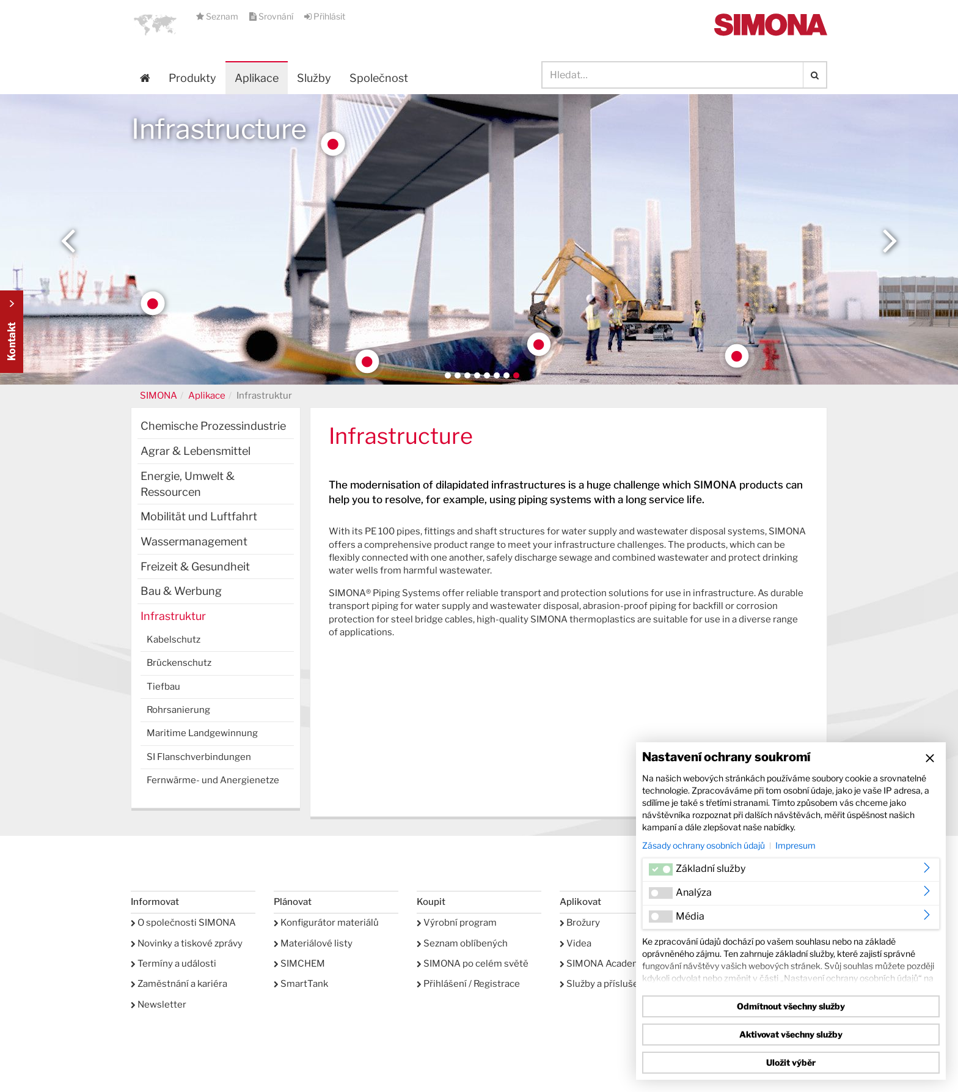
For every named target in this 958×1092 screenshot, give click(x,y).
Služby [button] (314, 78)
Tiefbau (163, 686)
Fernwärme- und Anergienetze (213, 780)
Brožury (580, 922)
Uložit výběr (791, 1062)
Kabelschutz (173, 639)
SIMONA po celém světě (472, 963)
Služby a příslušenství (610, 983)
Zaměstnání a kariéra (179, 983)
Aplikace (257, 78)
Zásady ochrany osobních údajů (703, 845)
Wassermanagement (194, 541)
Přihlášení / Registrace (468, 983)
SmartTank (301, 983)
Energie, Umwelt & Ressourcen (188, 484)
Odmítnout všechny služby (791, 1006)
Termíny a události (173, 963)
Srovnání (272, 16)
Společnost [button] (378, 78)
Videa (575, 943)
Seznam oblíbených (462, 943)
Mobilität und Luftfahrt (199, 516)
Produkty (192, 78)
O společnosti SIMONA (183, 922)
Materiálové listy (313, 943)
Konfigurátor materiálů (326, 922)
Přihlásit (324, 16)
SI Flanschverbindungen (199, 756)
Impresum (795, 845)
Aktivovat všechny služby (791, 1034)
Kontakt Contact (11, 331)
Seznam (218, 16)
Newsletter (158, 1004)
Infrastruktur (173, 616)
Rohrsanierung (178, 709)
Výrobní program (457, 922)
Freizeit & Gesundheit (195, 566)
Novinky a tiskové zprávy (187, 943)
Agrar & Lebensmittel (195, 451)
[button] (155, 24)
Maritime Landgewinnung (202, 733)
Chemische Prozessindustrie (213, 425)
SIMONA (158, 395)
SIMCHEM (299, 963)
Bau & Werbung (181, 591)
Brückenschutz (179, 662)
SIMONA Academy (603, 963)
